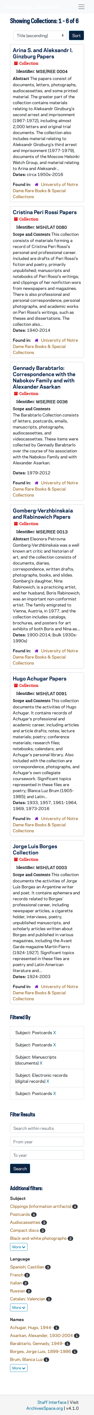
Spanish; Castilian (27, 1266)
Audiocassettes (25, 1222)
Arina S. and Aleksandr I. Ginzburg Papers (43, 53)
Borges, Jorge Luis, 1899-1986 (41, 1351)
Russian (18, 1290)
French (17, 1274)
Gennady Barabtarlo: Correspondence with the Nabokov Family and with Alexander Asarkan (44, 377)
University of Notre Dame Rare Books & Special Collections (45, 190)
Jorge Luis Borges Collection (35, 849)
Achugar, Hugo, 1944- (32, 1327)
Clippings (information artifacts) (41, 1206)
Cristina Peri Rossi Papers (45, 211)
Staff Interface (51, 1402)
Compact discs (25, 1230)
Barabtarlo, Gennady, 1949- (37, 1343)
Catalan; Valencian (28, 1298)
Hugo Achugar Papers (39, 678)
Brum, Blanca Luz (27, 1359)
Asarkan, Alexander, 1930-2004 (42, 1335)
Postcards (20, 1214)
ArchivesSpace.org (44, 1408)
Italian (16, 1282)
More (18, 1246)
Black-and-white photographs (39, 1238)
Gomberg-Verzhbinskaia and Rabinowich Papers (43, 513)
